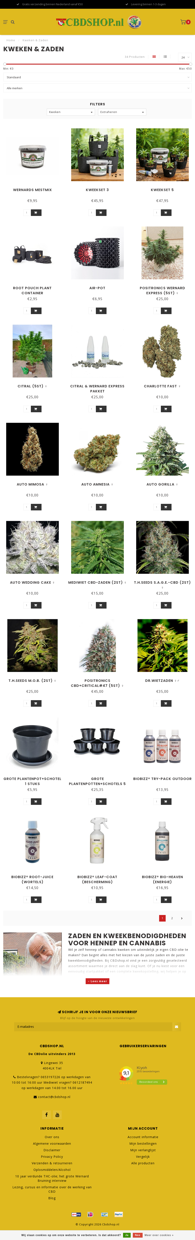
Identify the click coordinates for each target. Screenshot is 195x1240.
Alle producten (143, 1163)
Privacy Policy (52, 1156)
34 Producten (135, 57)
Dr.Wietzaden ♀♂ (162, 680)
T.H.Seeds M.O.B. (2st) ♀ (32, 680)
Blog (52, 1198)
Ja (126, 1235)
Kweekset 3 (97, 189)
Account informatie (143, 1137)
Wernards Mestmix (32, 189)
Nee (137, 1235)
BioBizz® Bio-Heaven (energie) (162, 879)
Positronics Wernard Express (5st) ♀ (162, 291)
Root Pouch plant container (32, 291)
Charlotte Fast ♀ (162, 386)
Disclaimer (51, 1150)
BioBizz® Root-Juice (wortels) (32, 879)
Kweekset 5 (162, 189)
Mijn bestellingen (143, 1143)
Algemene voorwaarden (52, 1143)
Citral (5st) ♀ (32, 386)
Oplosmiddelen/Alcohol (52, 1170)
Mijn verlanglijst (143, 1150)
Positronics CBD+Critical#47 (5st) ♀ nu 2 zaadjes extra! (97, 685)
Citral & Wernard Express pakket (97, 389)
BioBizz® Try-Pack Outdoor (162, 778)
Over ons (52, 1137)
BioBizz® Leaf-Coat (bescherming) (97, 879)
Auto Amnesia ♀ (97, 484)
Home (11, 40)
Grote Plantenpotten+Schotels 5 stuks (97, 783)
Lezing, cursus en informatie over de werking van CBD (52, 1189)
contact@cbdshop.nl (54, 1097)
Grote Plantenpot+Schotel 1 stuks (32, 781)
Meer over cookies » (159, 1235)
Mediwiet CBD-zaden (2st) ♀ (97, 582)
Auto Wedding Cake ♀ (32, 582)
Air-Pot (97, 288)
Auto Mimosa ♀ (32, 484)
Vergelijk (143, 1156)
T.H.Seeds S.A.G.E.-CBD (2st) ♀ (162, 585)
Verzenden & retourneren (52, 1163)
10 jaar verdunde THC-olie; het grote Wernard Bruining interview (52, 1178)
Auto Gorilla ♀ (162, 484)
